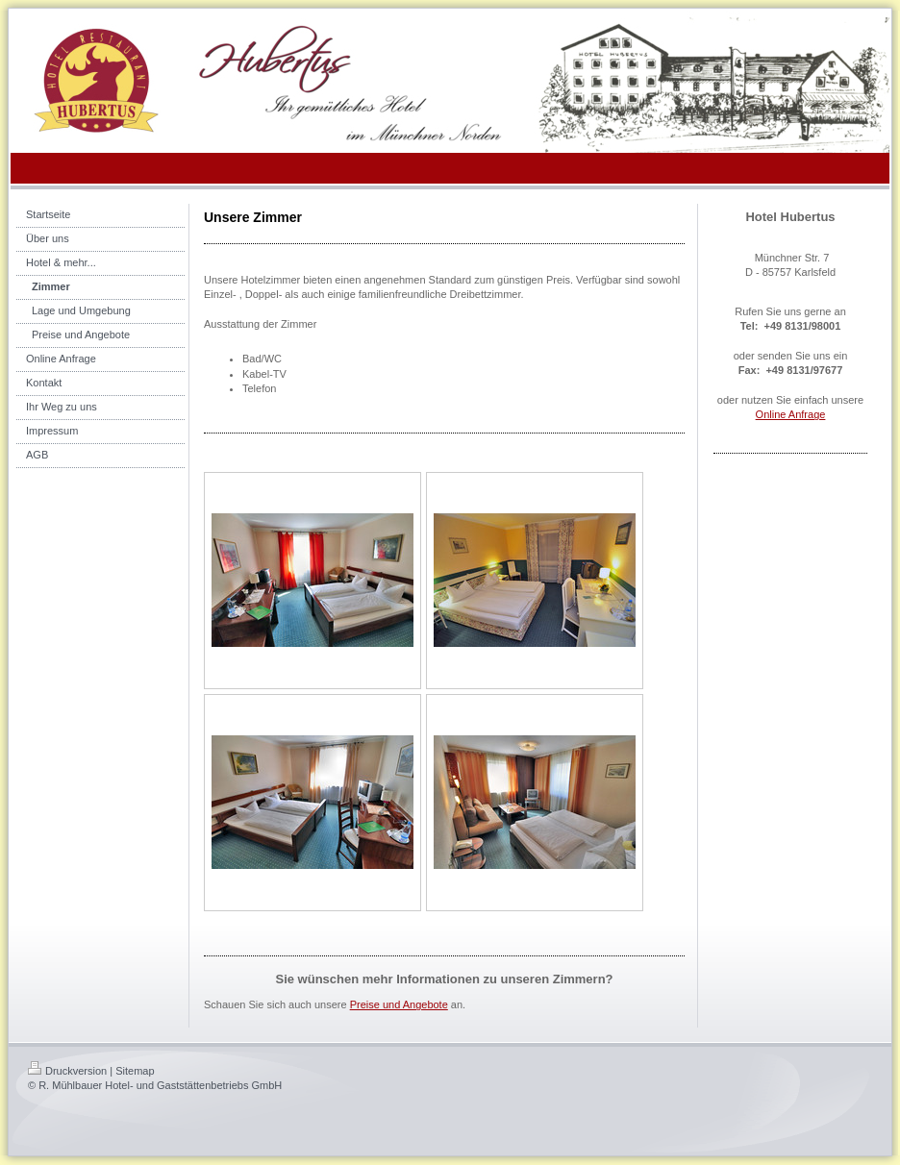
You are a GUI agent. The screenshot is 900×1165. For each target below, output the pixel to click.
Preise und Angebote (399, 1004)
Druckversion (67, 1071)
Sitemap (134, 1071)
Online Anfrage (791, 414)
